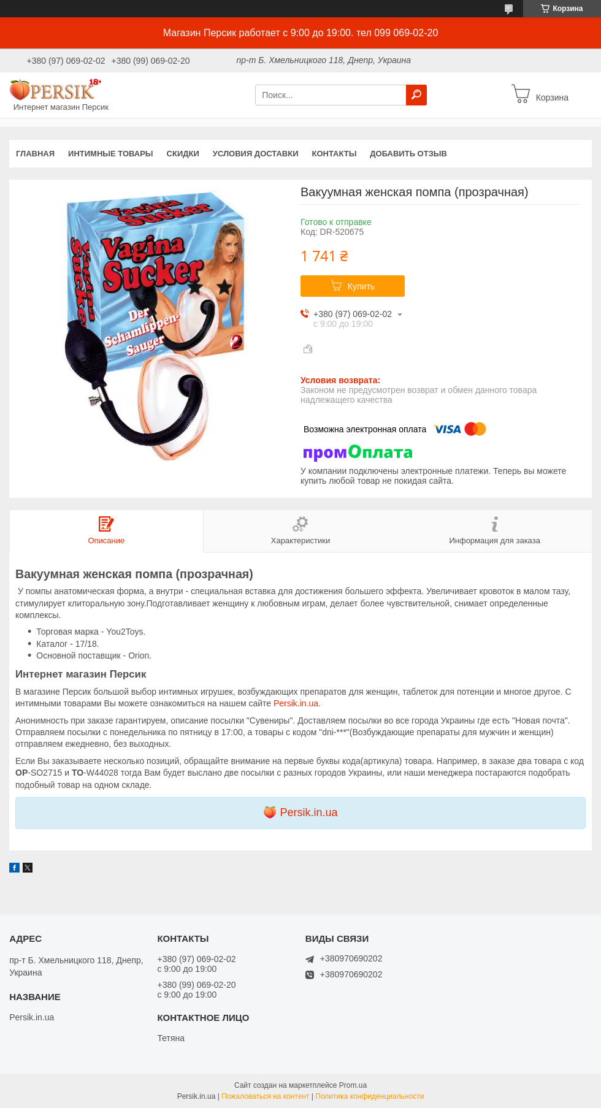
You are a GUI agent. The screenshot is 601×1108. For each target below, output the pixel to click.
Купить (361, 286)
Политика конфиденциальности (369, 1096)
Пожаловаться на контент (265, 1096)
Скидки (183, 153)
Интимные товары (110, 153)
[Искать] (416, 95)
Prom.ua (353, 1085)
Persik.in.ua (296, 703)
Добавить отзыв (408, 153)
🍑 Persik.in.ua (300, 812)
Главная (35, 153)
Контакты (334, 153)
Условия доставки (256, 153)
